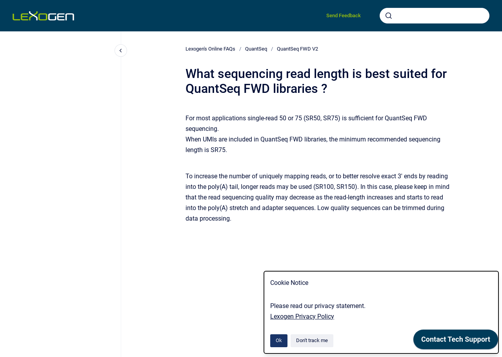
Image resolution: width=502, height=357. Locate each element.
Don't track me (312, 340)
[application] (455, 341)
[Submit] (388, 15)
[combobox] (434, 15)
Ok (279, 340)
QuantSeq (256, 49)
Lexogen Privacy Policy (302, 316)
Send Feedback (343, 15)
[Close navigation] (121, 50)
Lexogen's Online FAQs (210, 49)
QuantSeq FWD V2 (297, 49)
